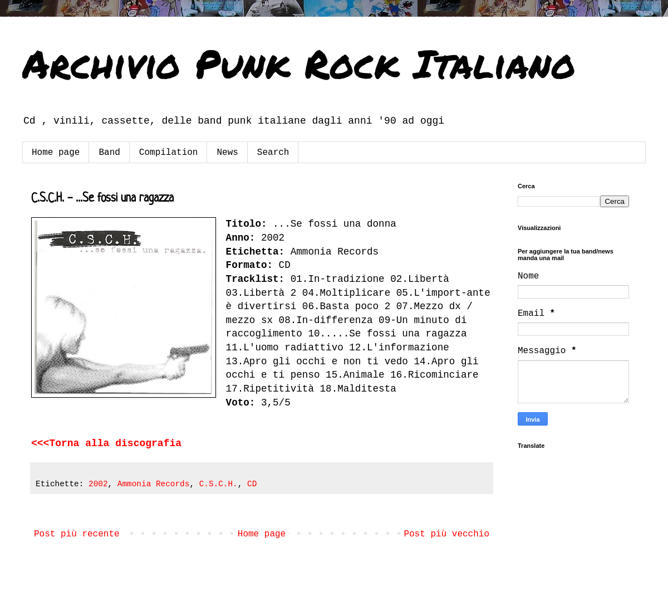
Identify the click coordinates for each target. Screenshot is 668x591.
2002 (98, 484)
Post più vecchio (446, 534)
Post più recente (77, 534)
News (227, 153)
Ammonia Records (153, 484)
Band (109, 153)
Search (273, 153)
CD (252, 484)
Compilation (168, 153)
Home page (56, 153)
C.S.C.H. (218, 484)
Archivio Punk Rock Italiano (299, 63)
